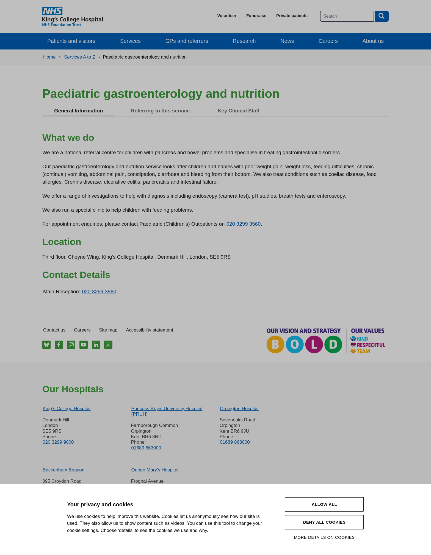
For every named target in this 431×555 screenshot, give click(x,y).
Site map (108, 330)
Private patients (292, 15)
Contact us (54, 330)
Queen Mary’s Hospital (154, 470)
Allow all (324, 504)
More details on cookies (324, 537)
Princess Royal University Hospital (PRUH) (166, 411)
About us (373, 41)
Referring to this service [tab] (160, 111)
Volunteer (226, 15)
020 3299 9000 (58, 442)
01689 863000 (146, 448)
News (287, 41)
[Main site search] (347, 16)
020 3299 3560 (243, 224)
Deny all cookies (324, 522)
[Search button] (382, 16)
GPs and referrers (186, 41)
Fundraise (256, 15)
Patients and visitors (71, 41)
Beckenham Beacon (63, 470)
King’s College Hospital (67, 408)
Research (244, 41)
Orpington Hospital (239, 408)
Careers (328, 41)
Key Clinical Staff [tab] (239, 111)
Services (130, 41)
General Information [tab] (78, 111)
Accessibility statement (149, 330)
